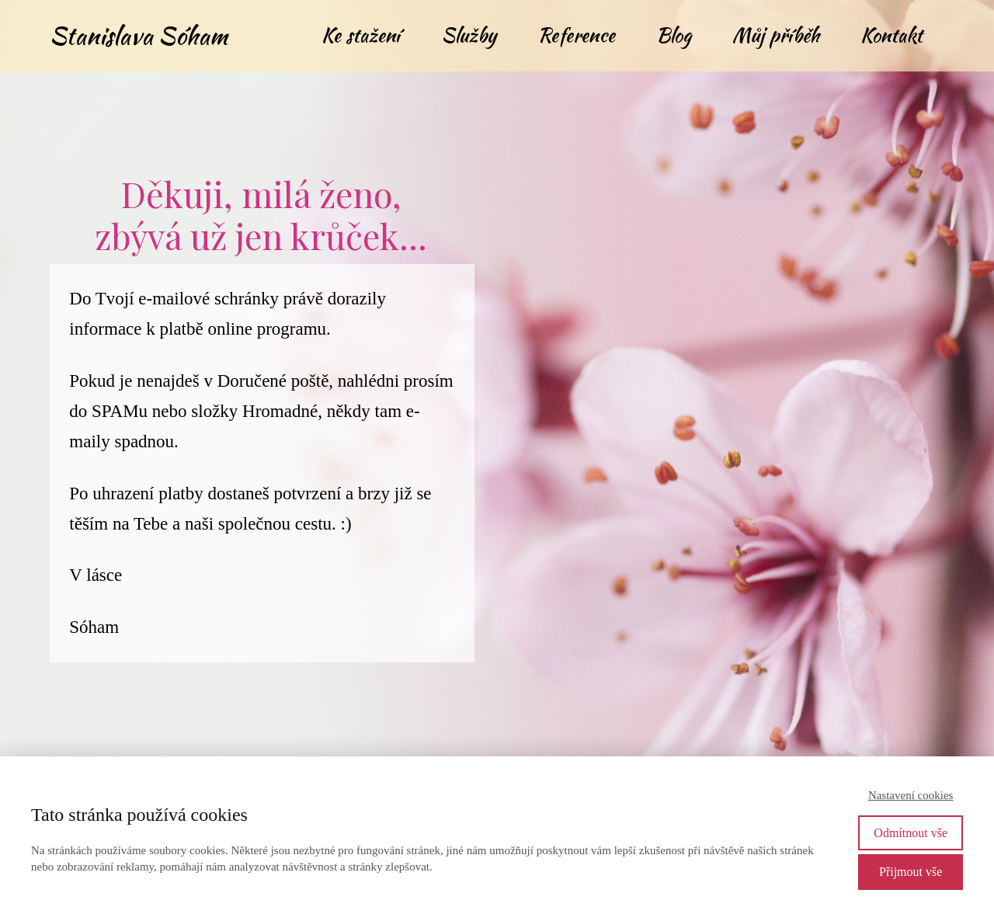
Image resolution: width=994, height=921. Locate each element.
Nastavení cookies (911, 795)
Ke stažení (360, 35)
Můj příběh (775, 35)
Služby (468, 35)
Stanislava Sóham (139, 35)
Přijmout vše (910, 871)
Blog (673, 35)
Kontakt (891, 35)
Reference (576, 35)
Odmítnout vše (910, 832)
